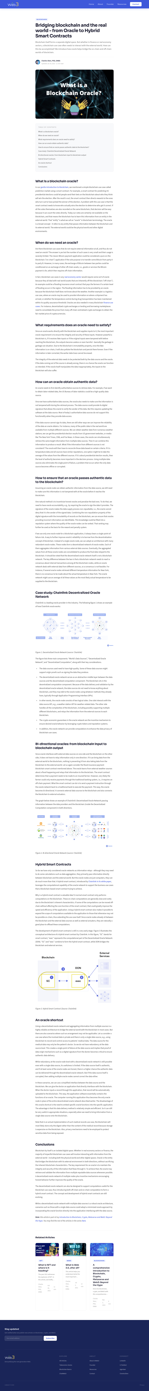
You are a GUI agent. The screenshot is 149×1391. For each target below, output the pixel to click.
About (100, 4)
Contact (135, 4)
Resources (121, 4)
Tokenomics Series (65, 1365)
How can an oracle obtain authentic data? (53, 143)
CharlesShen (124, 1373)
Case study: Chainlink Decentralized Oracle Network (57, 151)
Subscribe (50, 1338)
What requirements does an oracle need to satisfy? (56, 139)
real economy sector (72, 277)
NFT (40, 1261)
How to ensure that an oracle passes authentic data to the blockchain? (63, 147)
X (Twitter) (123, 1365)
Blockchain (42, 19)
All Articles (62, 1361)
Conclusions (42, 167)
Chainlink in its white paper (99, 881)
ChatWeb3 (62, 1373)
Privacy (142, 1385)
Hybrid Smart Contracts (46, 159)
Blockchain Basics (65, 1369)
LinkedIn (123, 1361)
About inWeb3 (94, 1361)
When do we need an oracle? (48, 135)
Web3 (69, 1261)
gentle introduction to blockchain (55, 187)
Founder (110, 4)
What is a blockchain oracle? (48, 131)
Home (91, 4)
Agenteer (123, 1369)
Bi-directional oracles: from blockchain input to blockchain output (62, 155)
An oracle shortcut (45, 163)
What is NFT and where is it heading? (47, 1268)
